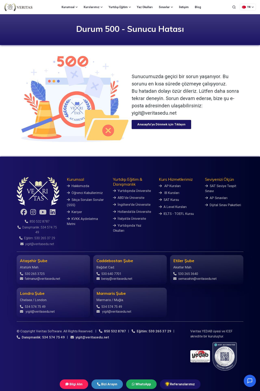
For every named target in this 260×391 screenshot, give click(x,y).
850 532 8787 (37, 221)
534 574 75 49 (33, 307)
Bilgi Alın (73, 384)
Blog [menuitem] (198, 7)
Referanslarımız (180, 384)
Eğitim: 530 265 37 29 (37, 238)
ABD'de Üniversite (128, 198)
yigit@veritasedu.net (37, 244)
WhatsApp (141, 384)
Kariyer (74, 212)
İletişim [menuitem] (184, 7)
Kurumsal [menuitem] (70, 7)
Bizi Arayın (107, 384)
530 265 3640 (185, 274)
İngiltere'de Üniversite (132, 205)
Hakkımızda (78, 186)
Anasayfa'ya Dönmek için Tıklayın (161, 124)
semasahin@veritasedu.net (195, 279)
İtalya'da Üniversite (129, 219)
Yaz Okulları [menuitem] (145, 7)
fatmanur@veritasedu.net (40, 279)
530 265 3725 (32, 274)
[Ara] (234, 7)
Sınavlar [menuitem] (166, 7)
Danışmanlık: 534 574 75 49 (41, 337)
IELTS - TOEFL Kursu (176, 214)
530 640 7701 (108, 274)
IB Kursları (169, 193)
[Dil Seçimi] (248, 7)
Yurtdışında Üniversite (132, 191)
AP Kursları (170, 186)
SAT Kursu (169, 200)
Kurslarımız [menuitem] (93, 7)
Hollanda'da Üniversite (132, 212)
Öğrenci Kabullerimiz (85, 193)
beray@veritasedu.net (114, 279)
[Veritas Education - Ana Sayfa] (18, 7)
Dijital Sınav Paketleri (223, 205)
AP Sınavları (216, 198)
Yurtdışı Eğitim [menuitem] (120, 7)
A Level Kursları (173, 207)
